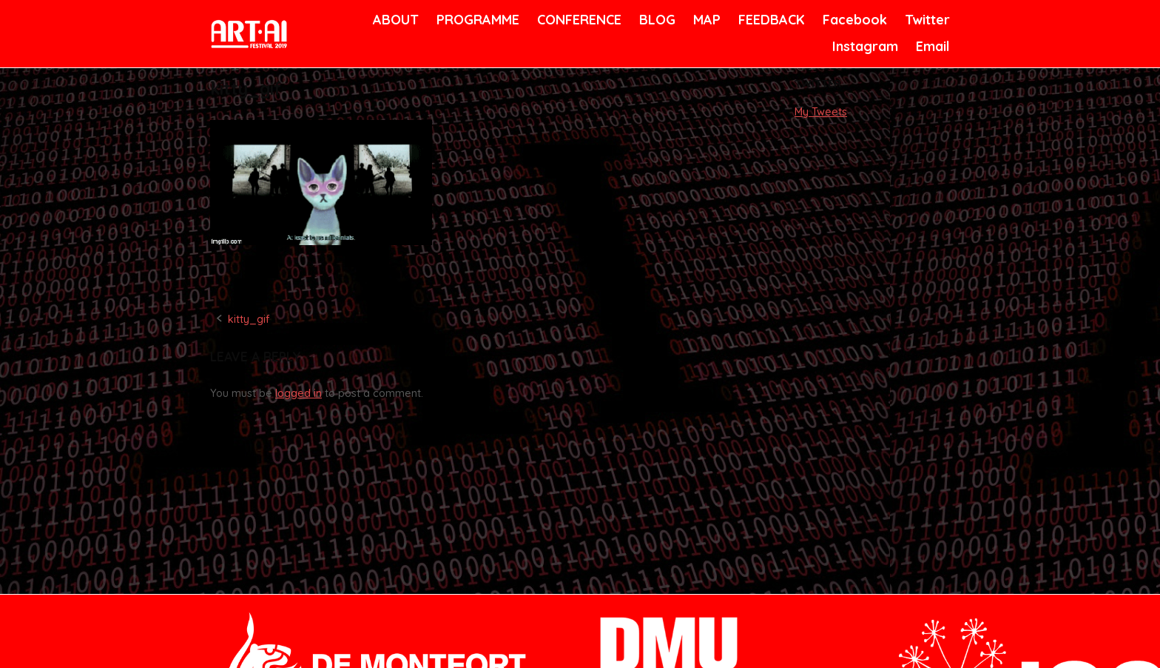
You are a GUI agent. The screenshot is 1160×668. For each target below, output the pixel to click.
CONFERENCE (576, 19)
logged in (298, 393)
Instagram (863, 46)
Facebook (853, 19)
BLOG (656, 19)
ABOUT (394, 19)
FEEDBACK (769, 19)
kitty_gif (248, 319)
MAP (705, 19)
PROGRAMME (475, 19)
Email (932, 46)
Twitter (926, 19)
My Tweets (821, 111)
